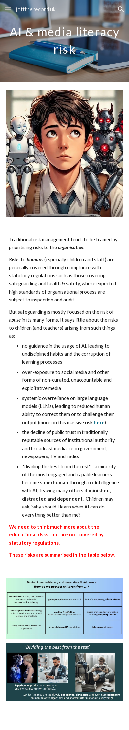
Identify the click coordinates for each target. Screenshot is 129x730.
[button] (8, 9)
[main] (64, 41)
